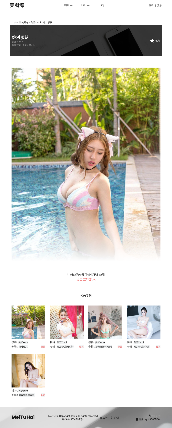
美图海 (17, 5)
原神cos (68, 5)
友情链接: (154, 416)
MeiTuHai (23, 417)
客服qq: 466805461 (148, 419)
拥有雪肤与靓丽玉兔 (29, 395)
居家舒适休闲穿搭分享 (68, 346)
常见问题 (115, 417)
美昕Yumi (36, 22)
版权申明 (104, 417)
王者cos (85, 5)
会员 (43, 346)
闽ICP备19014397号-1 (72, 419)
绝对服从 (23, 346)
